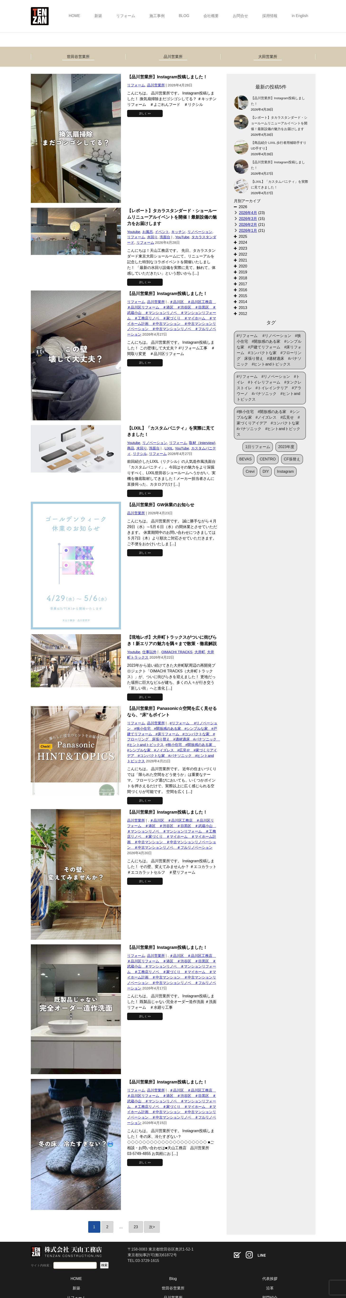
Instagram (285, 471)
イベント (162, 232)
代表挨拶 (269, 1279)
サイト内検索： (41, 1265)
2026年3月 (248, 219)
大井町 (199, 652)
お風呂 (147, 232)
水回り (152, 237)
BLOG (184, 16)
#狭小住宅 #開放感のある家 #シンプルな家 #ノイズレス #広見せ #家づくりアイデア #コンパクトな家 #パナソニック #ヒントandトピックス (270, 423)
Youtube (133, 232)
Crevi (250, 471)
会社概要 (211, 16)
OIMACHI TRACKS (177, 652)
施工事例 (157, 16)
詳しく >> (145, 113)
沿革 (270, 1288)
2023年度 (286, 447)
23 (136, 1227)
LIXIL (169, 448)
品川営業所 (173, 57)
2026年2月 (248, 225)
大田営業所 (267, 57)
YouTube (182, 237)
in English (300, 16)
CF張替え (292, 459)
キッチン (178, 232)
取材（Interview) (202, 443)
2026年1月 (248, 231)
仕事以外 (149, 652)
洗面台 (165, 237)
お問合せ (240, 16)
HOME (74, 16)
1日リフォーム (257, 447)
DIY (266, 471)
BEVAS (245, 459)
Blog (173, 1279)
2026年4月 (248, 213)
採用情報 (269, 16)
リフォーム (125, 16)
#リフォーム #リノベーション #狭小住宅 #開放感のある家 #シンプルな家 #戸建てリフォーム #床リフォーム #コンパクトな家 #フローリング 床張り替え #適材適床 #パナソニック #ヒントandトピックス (173, 734)
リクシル (140, 454)
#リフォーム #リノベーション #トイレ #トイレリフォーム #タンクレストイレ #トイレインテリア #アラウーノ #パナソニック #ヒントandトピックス (269, 388)
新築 (98, 16)
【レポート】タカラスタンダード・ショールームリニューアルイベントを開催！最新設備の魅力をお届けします (279, 123)
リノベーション (199, 232)
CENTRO (268, 459)
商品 (130, 448)
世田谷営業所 (78, 57)
